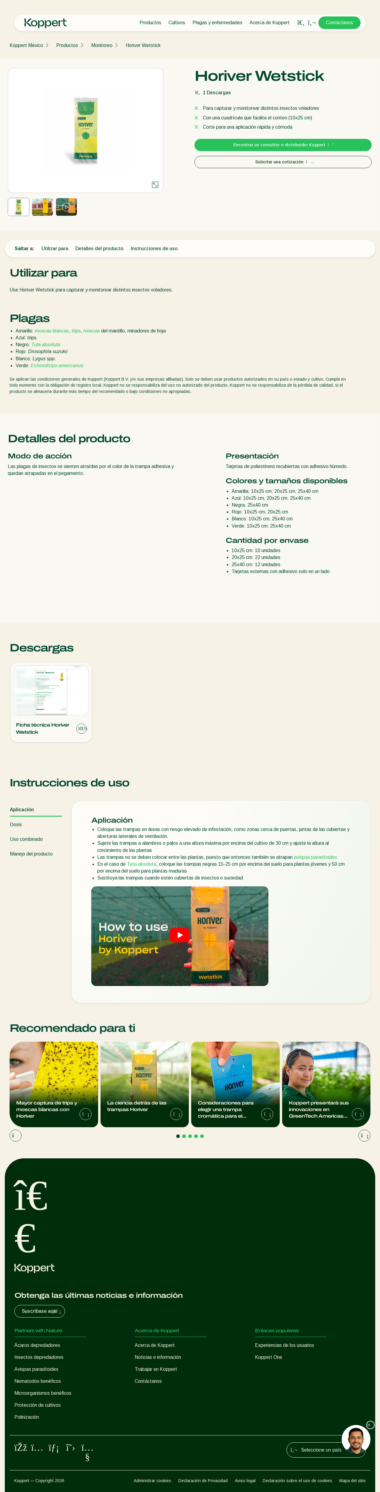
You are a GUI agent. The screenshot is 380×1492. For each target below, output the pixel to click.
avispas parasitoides (315, 857)
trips (76, 330)
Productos (150, 22)
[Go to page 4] (196, 1136)
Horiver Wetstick (143, 45)
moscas (91, 330)
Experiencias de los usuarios (284, 1345)
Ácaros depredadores (37, 1345)
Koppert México (26, 45)
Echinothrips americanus (57, 365)
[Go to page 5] (202, 1136)
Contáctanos (339, 22)
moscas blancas (52, 330)
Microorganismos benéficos (43, 1393)
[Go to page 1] (178, 1136)
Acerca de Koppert (270, 22)
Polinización (26, 1417)
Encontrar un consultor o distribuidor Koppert (283, 144)
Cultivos (176, 22)
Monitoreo (102, 45)
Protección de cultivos (37, 1405)
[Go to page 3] (190, 1136)
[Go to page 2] (184, 1136)
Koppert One (268, 1357)
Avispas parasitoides (36, 1369)
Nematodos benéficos (37, 1381)
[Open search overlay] (301, 23)
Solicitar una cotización (283, 161)
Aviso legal (245, 1480)
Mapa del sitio (352, 1480)
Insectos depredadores (38, 1357)
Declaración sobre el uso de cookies (297, 1480)
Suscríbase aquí (42, 1311)
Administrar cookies (152, 1480)
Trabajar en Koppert (156, 1369)
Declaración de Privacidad (203, 1480)
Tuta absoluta (45, 344)
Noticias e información (158, 1357)
